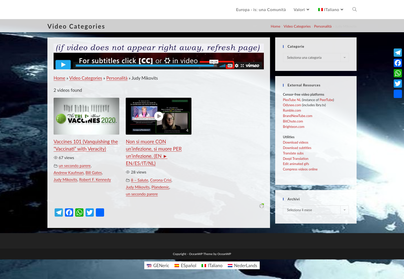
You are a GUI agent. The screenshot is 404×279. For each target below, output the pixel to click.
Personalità (323, 26)
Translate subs (293, 153)
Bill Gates (94, 172)
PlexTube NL (292, 100)
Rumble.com (292, 110)
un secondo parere (75, 165)
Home (275, 26)
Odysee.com (292, 105)
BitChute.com (293, 121)
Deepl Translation (295, 159)
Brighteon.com (293, 127)
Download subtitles (297, 148)
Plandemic (160, 187)
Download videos (295, 142)
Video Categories (297, 26)
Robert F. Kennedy (95, 179)
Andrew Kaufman (69, 172)
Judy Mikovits (65, 179)
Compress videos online (300, 169)
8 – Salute (139, 180)
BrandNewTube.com (297, 116)
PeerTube (326, 100)
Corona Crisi (160, 180)
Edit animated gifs (296, 164)
